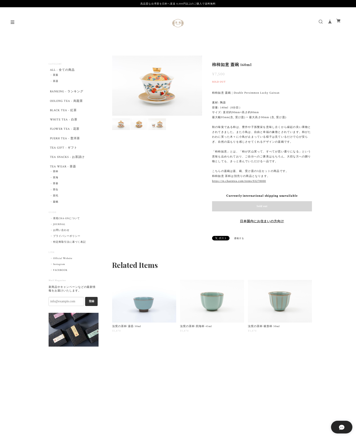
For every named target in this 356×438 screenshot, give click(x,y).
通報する (239, 238)
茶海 (55, 190)
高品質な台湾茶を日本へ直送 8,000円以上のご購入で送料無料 (178, 3)
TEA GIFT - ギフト (63, 157)
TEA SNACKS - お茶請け (67, 167)
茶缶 (55, 202)
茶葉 (55, 76)
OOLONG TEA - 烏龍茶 (66, 104)
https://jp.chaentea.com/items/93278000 (239, 181)
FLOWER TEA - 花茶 (64, 135)
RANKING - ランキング (66, 93)
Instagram (59, 276)
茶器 (55, 82)
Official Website (62, 270)
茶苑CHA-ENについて (66, 230)
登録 (91, 313)
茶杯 (55, 184)
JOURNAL (59, 236)
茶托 (55, 208)
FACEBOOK (60, 282)
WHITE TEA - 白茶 (63, 125)
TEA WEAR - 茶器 (62, 178)
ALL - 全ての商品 (62, 70)
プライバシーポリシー (66, 248)
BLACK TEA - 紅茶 (63, 114)
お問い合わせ (61, 242)
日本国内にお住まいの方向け (262, 221)
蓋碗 (55, 214)
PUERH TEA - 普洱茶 (64, 146)
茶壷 (55, 196)
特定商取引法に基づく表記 (69, 254)
